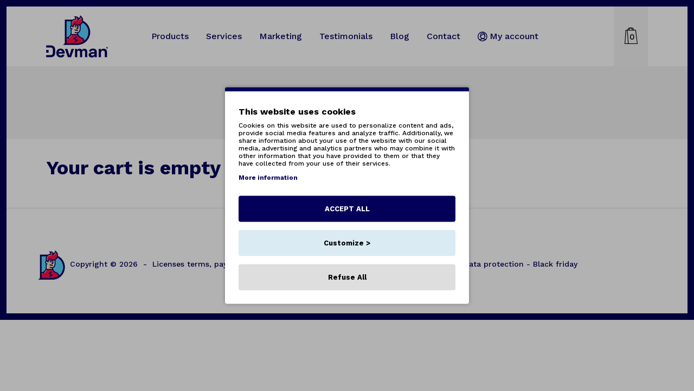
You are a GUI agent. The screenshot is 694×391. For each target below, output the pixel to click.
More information (268, 177)
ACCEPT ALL (347, 209)
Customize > (347, 243)
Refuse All (347, 277)
